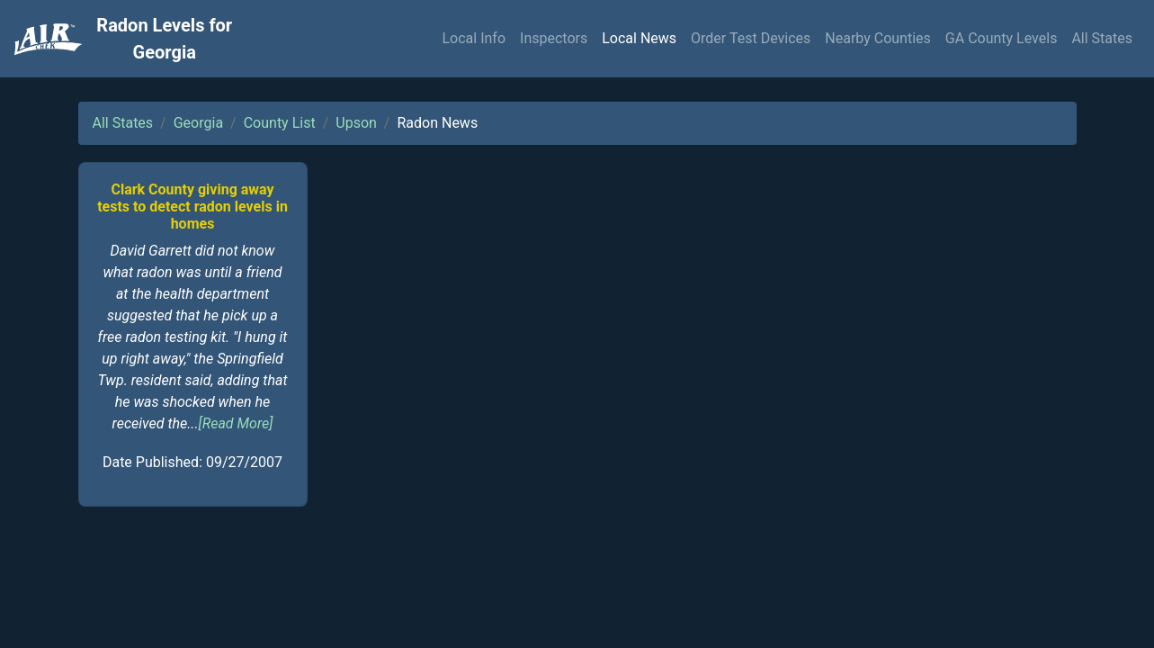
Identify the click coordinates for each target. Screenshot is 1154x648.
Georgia (198, 122)
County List (280, 122)
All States (1101, 38)
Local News (639, 38)
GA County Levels (1001, 38)
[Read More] (236, 423)
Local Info (473, 38)
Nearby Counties (878, 38)
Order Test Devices (750, 38)
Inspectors (553, 38)
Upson (356, 122)
